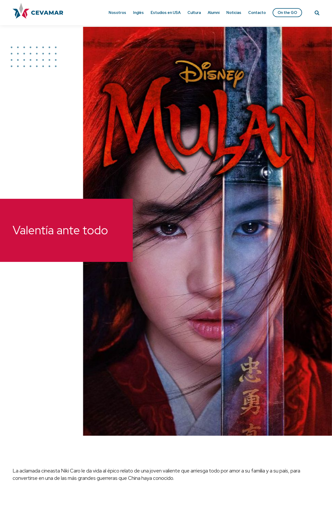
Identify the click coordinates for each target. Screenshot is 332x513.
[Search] (317, 14)
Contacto (257, 12)
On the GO (287, 12)
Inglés (138, 12)
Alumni (213, 12)
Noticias (233, 12)
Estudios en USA (166, 12)
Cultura (194, 12)
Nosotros (117, 12)
